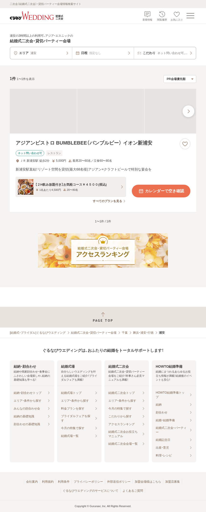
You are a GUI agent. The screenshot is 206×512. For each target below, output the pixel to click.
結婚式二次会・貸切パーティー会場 (93, 332)
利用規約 (48, 481)
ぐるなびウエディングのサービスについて (90, 490)
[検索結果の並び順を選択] (180, 79)
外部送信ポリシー (119, 481)
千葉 (125, 332)
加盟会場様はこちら (148, 481)
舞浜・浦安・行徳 (143, 332)
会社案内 (32, 481)
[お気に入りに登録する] (185, 143)
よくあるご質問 (133, 490)
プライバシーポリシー (88, 481)
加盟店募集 (172, 481)
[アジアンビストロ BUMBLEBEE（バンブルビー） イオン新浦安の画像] (103, 111)
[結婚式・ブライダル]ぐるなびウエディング (38, 332)
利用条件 (64, 481)
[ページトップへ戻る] (103, 317)
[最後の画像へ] (188, 111)
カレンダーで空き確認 (161, 191)
